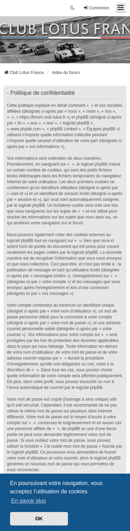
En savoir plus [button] (28, 501)
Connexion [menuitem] (96, 7)
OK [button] (39, 518)
